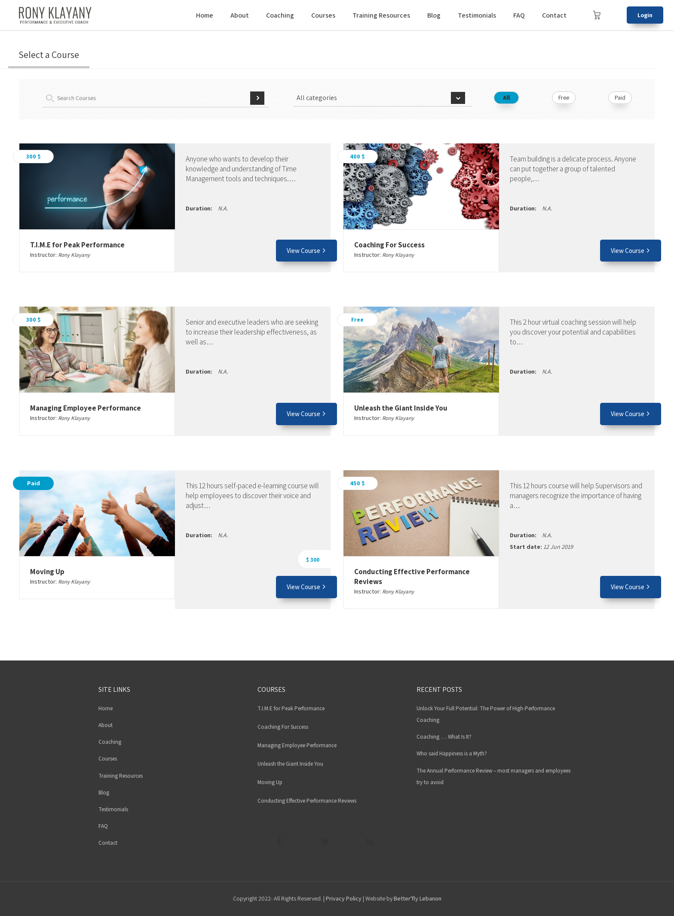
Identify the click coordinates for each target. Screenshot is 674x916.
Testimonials (477, 15)
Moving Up (47, 571)
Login (645, 15)
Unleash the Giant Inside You (400, 408)
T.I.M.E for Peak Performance (77, 245)
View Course (306, 250)
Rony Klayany (74, 255)
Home (204, 15)
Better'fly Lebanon (417, 898)
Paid (620, 97)
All (506, 97)
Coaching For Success (389, 245)
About (239, 15)
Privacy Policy (344, 898)
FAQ (519, 15)
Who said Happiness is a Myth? (452, 753)
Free (563, 97)
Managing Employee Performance (85, 408)
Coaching (280, 15)
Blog (434, 15)
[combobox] (382, 98)
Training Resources (381, 15)
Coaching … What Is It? (444, 736)
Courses (323, 15)
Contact (554, 15)
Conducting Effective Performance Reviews (306, 800)
